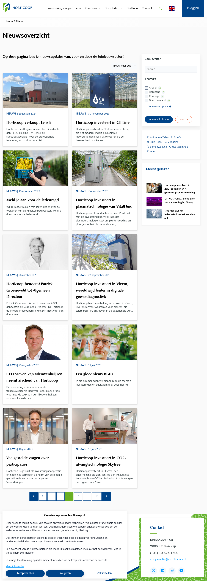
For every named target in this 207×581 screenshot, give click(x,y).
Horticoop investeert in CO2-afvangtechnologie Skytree (101, 461)
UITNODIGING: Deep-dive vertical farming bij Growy (179, 200)
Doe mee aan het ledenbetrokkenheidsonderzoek (179, 214)
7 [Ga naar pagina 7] (78, 496)
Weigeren (65, 573)
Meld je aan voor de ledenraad (32, 199)
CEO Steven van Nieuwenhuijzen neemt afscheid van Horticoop (34, 377)
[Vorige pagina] (33, 496)
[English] (170, 8)
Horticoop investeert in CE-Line (102, 122)
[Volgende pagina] (106, 496)
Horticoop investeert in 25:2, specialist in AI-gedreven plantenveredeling (179, 189)
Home (9, 21)
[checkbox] (171, 94)
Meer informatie (15, 566)
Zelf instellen (104, 573)
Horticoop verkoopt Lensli (28, 122)
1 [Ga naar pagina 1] (42, 496)
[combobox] (124, 66)
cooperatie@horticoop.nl (168, 559)
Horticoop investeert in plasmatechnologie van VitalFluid (104, 203)
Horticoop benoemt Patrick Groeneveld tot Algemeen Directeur (29, 290)
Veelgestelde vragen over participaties (27, 461)
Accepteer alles (25, 573)
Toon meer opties (160, 106)
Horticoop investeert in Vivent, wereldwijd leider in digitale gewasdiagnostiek (102, 290)
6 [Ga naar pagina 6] (69, 496)
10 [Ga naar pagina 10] (96, 496)
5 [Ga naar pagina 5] (60, 496)
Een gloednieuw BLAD (94, 373)
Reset (184, 119)
